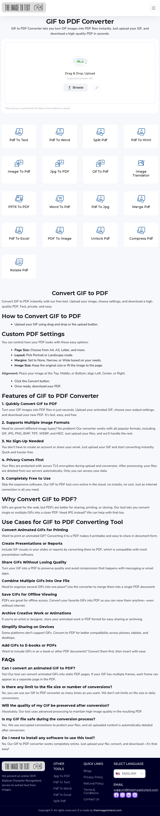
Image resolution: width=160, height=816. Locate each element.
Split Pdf (59, 801)
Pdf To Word (62, 788)
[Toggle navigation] (153, 8)
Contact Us (91, 799)
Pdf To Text (61, 782)
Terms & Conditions (91, 791)
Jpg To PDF (61, 776)
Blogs (88, 771)
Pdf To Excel (62, 795)
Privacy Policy (93, 777)
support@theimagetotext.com (136, 790)
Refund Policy (94, 783)
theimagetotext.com (107, 810)
